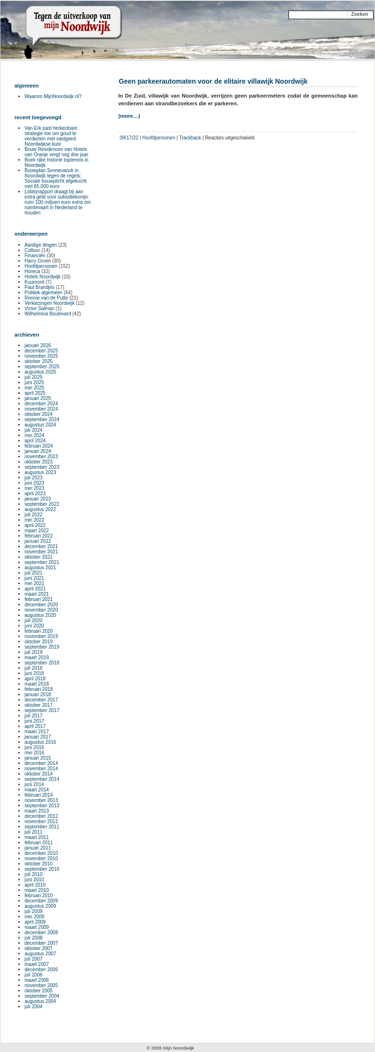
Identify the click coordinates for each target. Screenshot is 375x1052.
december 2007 (41, 943)
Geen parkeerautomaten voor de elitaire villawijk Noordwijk (213, 81)
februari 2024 (39, 446)
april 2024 (35, 440)
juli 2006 (33, 974)
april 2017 (35, 726)
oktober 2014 (38, 773)
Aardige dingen (41, 245)
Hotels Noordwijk (43, 276)
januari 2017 (38, 736)
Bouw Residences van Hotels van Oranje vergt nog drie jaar (56, 152)
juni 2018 (34, 673)
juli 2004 (33, 1006)
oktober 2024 (38, 414)
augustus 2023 (40, 472)
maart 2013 (37, 811)
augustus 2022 (40, 509)
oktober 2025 (38, 361)
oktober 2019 (38, 641)
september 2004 (42, 996)
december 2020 (41, 604)
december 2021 (41, 546)
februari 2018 (39, 689)
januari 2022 (38, 541)
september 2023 (42, 467)
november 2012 (41, 821)
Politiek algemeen (43, 292)
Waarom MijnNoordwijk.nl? (53, 96)
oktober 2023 (38, 461)
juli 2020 (33, 620)
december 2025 (41, 350)
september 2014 (42, 779)
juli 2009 (33, 911)
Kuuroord (34, 282)
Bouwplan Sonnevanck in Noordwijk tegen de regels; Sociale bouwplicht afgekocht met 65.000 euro (56, 178)
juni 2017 (34, 721)
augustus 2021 (40, 567)
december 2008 (41, 932)
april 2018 (35, 678)
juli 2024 (33, 430)
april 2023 (35, 493)
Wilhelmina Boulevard (48, 313)
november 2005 (41, 985)
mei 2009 (34, 916)
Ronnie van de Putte (46, 298)
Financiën (35, 255)
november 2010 (41, 858)
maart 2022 (37, 530)
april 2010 (35, 885)
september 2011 (42, 826)
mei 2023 (34, 488)
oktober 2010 (38, 863)
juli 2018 (33, 668)
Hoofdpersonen (158, 137)
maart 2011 (37, 837)
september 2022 (42, 504)
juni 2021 (34, 578)
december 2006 (41, 969)
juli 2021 (33, 573)
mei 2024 (34, 435)
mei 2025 (34, 387)
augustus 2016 (40, 742)
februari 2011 (39, 842)
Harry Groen (38, 260)
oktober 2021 (38, 557)
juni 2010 (34, 879)
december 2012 (41, 816)
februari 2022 (39, 536)
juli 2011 (33, 832)
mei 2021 (34, 583)
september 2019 (42, 647)
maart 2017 (37, 731)
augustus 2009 (40, 906)
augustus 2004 (40, 1001)
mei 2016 (34, 752)
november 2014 (41, 768)
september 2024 (42, 419)
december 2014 (41, 763)
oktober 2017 (38, 705)
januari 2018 (38, 694)
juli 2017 (33, 715)
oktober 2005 (38, 990)
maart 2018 (37, 684)
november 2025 (41, 356)
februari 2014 (39, 795)
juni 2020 (34, 625)
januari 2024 (38, 451)
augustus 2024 (40, 424)
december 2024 (41, 403)
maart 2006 (37, 980)
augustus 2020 (40, 615)
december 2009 (41, 900)
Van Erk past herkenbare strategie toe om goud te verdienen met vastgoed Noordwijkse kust (51, 136)
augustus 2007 (40, 953)
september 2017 (42, 710)
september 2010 (42, 869)
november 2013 (41, 800)
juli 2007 (33, 959)
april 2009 (35, 922)
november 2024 (41, 409)
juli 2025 (33, 377)
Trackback (190, 137)
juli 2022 (33, 514)
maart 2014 (37, 789)
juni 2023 (34, 483)
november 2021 (41, 551)
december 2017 (41, 699)
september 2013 (42, 805)
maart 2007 (37, 964)
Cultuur (32, 250)
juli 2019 (33, 652)
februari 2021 (39, 599)
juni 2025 (34, 382)
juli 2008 (33, 937)
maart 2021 (37, 594)
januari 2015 (38, 758)
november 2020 (41, 610)
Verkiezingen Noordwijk (50, 303)
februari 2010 (39, 895)
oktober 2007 (38, 948)
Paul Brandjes (39, 287)
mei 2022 (34, 520)
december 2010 (41, 853)
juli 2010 (33, 874)
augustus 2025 (40, 372)
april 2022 (35, 525)
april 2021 (35, 588)
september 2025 (42, 366)
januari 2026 (38, 345)
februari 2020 (39, 631)
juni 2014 (34, 784)
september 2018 (42, 662)
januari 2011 (38, 848)
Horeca (32, 271)
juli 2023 (33, 477)
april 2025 (35, 393)
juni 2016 (34, 747)
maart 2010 (37, 890)
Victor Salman (39, 308)
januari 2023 (38, 498)
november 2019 (41, 636)
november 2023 (41, 456)
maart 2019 (37, 657)
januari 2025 (38, 398)
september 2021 (42, 562)
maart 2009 (37, 927)
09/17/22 (129, 137)
